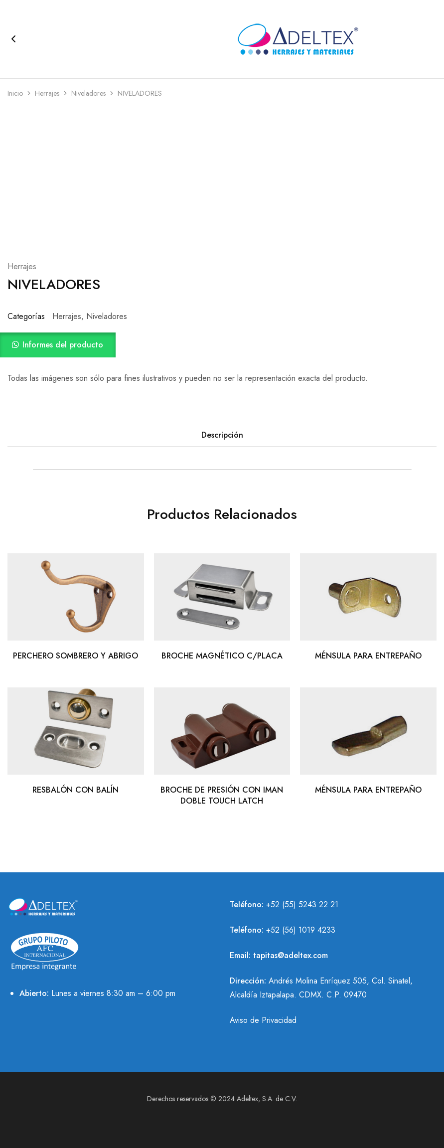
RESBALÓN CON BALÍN (75, 790)
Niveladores (88, 93)
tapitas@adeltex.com (290, 955)
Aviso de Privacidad (263, 1020)
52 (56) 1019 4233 (303, 930)
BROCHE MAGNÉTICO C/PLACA (222, 655)
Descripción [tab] (222, 435)
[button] (222, 344)
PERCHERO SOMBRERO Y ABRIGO (75, 655)
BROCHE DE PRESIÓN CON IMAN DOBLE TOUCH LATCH (221, 795)
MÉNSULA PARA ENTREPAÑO (368, 655)
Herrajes (47, 93)
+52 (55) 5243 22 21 (302, 904)
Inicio (15, 93)
